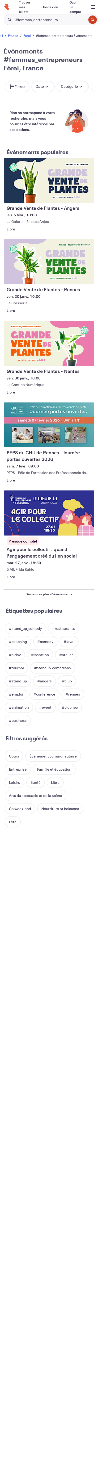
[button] (17, 86)
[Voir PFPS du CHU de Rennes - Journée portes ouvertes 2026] (49, 425)
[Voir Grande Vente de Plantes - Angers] (49, 180)
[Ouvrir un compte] (75, 7)
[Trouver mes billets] (24, 7)
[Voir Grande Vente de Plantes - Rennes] (49, 261)
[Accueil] (6, 7)
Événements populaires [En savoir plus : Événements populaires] (37, 152)
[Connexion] (50, 7)
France (13, 35)
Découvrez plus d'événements (49, 594)
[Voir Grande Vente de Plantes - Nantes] (49, 343)
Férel (27, 35)
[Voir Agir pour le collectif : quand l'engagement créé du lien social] (49, 513)
